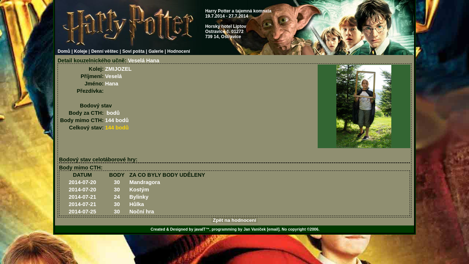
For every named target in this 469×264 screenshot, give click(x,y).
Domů (64, 51)
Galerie (155, 51)
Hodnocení (178, 51)
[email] (273, 229)
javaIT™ (202, 229)
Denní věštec (104, 51)
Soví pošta (133, 51)
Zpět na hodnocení (234, 220)
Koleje (80, 51)
